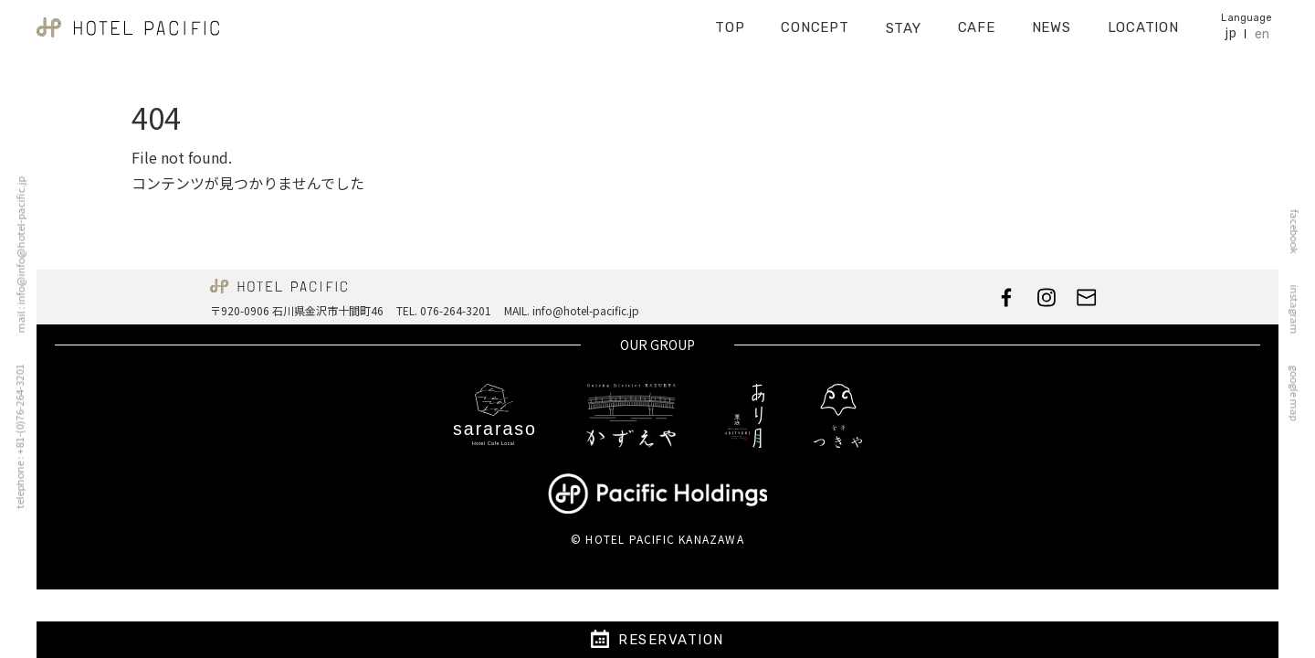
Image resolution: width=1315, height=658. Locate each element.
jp (1230, 27)
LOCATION (1143, 22)
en (1262, 28)
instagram (1298, 309)
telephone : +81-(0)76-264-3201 (15, 437)
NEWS (1051, 22)
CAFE (976, 22)
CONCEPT (814, 22)
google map (1298, 393)
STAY (903, 22)
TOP (729, 22)
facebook (1298, 232)
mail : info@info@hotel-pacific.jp (16, 255)
